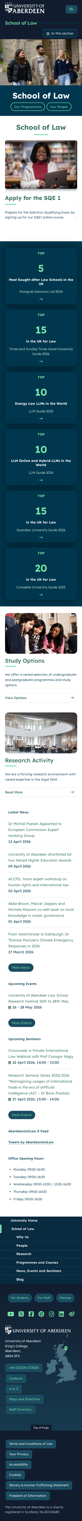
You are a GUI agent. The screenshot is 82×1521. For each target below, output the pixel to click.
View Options (15, 698)
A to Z (13, 1389)
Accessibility (18, 1464)
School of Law (21, 23)
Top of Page (41, 1427)
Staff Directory (20, 1409)
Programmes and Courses (37, 1262)
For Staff (44, 1298)
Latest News (18, 812)
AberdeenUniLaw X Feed (28, 1131)
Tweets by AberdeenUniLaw (31, 1142)
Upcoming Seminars (24, 1039)
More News (21, 967)
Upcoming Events (22, 984)
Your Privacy (18, 1454)
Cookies (15, 1475)
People (22, 1245)
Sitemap (65, 1298)
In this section (62, 33)
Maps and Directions (24, 1399)
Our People (59, 107)
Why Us (22, 1237)
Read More (14, 792)
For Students (20, 1298)
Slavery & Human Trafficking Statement (38, 1485)
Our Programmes (27, 107)
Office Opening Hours (26, 1158)
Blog (20, 1279)
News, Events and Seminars (38, 1271)
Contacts (16, 1378)
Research (23, 1254)
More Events (21, 1023)
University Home (24, 1220)
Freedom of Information (27, 1496)
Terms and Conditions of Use (30, 1444)
